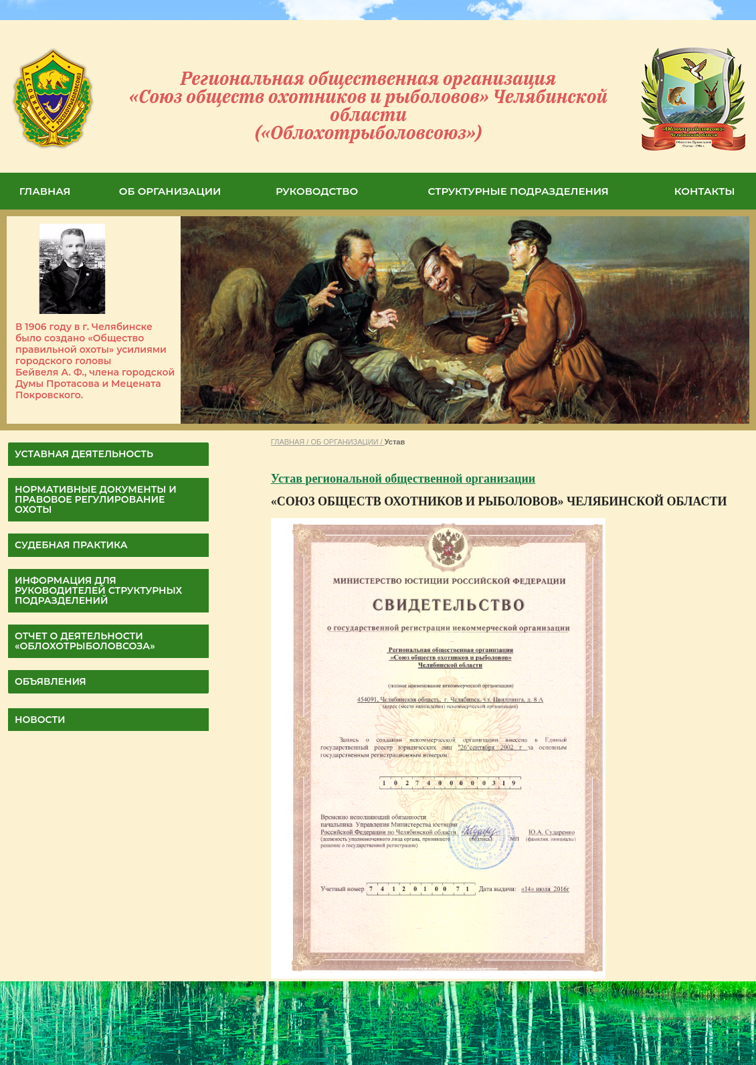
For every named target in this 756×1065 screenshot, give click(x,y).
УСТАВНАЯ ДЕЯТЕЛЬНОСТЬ (84, 454)
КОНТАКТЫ (704, 191)
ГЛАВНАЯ (45, 191)
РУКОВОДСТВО (317, 191)
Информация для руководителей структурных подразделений (98, 590)
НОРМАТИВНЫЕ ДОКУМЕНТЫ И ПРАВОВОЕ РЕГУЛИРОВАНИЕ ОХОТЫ (96, 499)
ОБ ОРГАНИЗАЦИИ (170, 191)
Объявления (50, 681)
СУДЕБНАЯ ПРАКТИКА (71, 545)
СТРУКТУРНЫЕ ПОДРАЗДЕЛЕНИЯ (518, 191)
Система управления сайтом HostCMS (690, 1018)
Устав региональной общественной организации (403, 478)
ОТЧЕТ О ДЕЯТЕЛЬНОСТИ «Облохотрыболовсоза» (85, 641)
